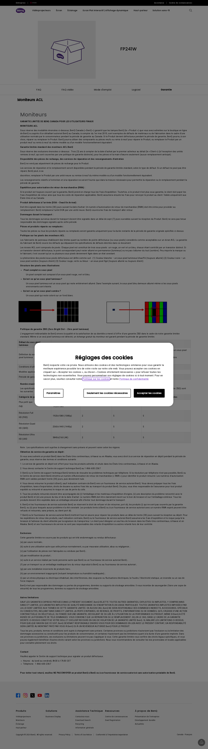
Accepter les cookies (149, 393)
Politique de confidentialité (134, 379)
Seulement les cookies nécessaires (107, 393)
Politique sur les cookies (96, 379)
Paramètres (53, 393)
